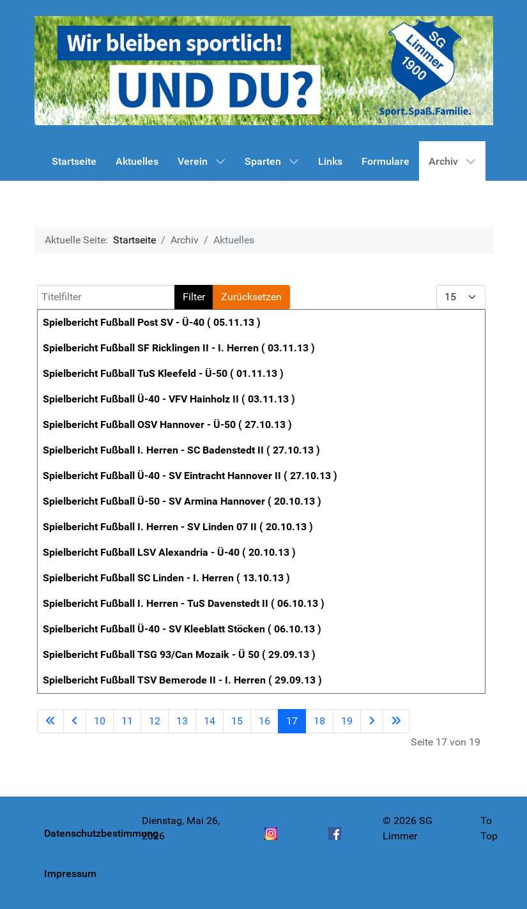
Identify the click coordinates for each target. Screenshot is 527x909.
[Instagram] (271, 840)
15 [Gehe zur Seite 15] (237, 721)
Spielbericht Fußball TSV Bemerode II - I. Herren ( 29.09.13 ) (182, 680)
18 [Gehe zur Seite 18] (319, 721)
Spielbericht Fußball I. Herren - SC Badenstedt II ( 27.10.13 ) (181, 450)
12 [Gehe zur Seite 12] (154, 721)
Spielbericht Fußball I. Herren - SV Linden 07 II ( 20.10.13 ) (178, 527)
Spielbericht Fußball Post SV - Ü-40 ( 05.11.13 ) (152, 322)
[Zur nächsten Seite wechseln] (371, 721)
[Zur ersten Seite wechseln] (50, 721)
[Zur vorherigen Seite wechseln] (74, 721)
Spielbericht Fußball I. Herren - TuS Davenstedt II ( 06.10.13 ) (184, 603)
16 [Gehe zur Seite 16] (264, 721)
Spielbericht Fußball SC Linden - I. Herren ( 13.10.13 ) (166, 578)
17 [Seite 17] (292, 721)
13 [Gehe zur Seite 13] (182, 721)
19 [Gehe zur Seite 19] (347, 721)
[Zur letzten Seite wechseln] (396, 721)
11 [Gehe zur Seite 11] (127, 721)
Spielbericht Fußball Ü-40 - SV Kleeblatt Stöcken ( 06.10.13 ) (182, 629)
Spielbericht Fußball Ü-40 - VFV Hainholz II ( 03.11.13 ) (169, 399)
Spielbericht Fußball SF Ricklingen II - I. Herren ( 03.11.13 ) (179, 348)
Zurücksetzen (251, 297)
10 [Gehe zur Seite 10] (99, 721)
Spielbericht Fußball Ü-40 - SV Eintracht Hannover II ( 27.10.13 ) (190, 476)
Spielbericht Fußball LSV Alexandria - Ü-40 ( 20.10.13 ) (169, 552)
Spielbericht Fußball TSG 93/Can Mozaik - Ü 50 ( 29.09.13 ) (179, 654)
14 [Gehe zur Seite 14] (209, 721)
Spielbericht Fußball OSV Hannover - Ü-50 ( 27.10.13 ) (167, 424)
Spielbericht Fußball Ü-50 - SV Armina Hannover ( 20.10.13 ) (182, 501)
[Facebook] (335, 840)
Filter (194, 297)
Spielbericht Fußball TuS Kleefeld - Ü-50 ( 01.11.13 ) (163, 373)
